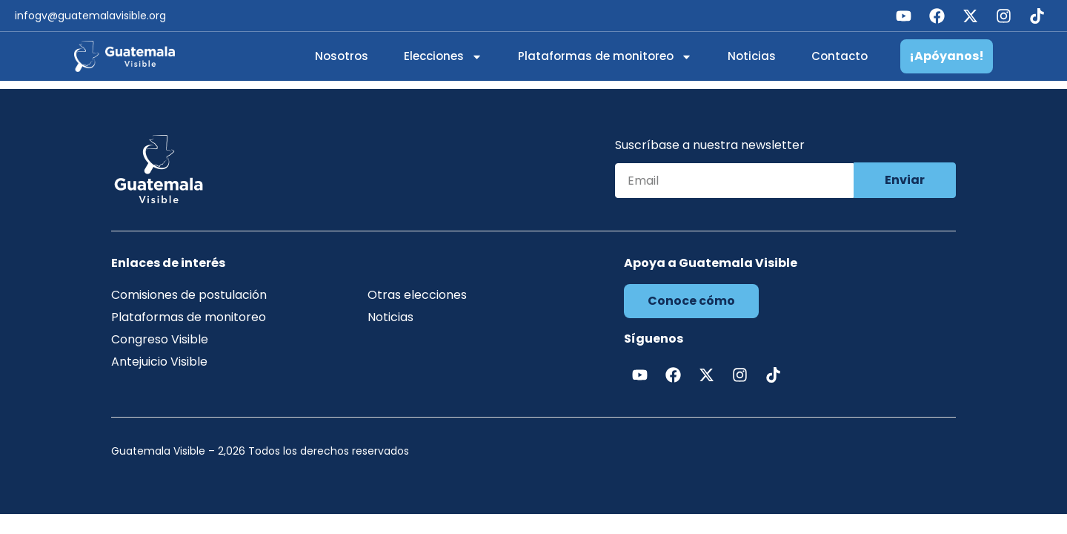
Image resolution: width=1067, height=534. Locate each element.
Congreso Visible (159, 339)
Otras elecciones (417, 294)
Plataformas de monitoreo (605, 57)
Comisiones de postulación (189, 294)
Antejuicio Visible (159, 361)
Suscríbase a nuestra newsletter (710, 146)
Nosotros (341, 56)
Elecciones (443, 57)
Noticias (752, 56)
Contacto (839, 56)
